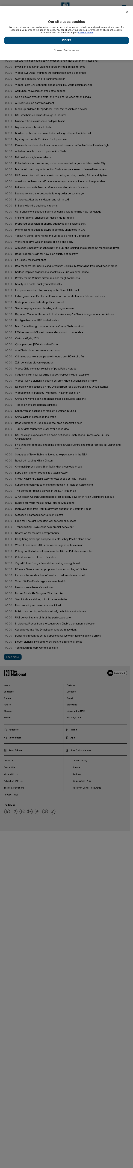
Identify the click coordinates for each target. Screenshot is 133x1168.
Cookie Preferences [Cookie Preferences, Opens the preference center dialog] (66, 50)
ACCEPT (66, 40)
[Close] (127, 12)
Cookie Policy (85, 32)
